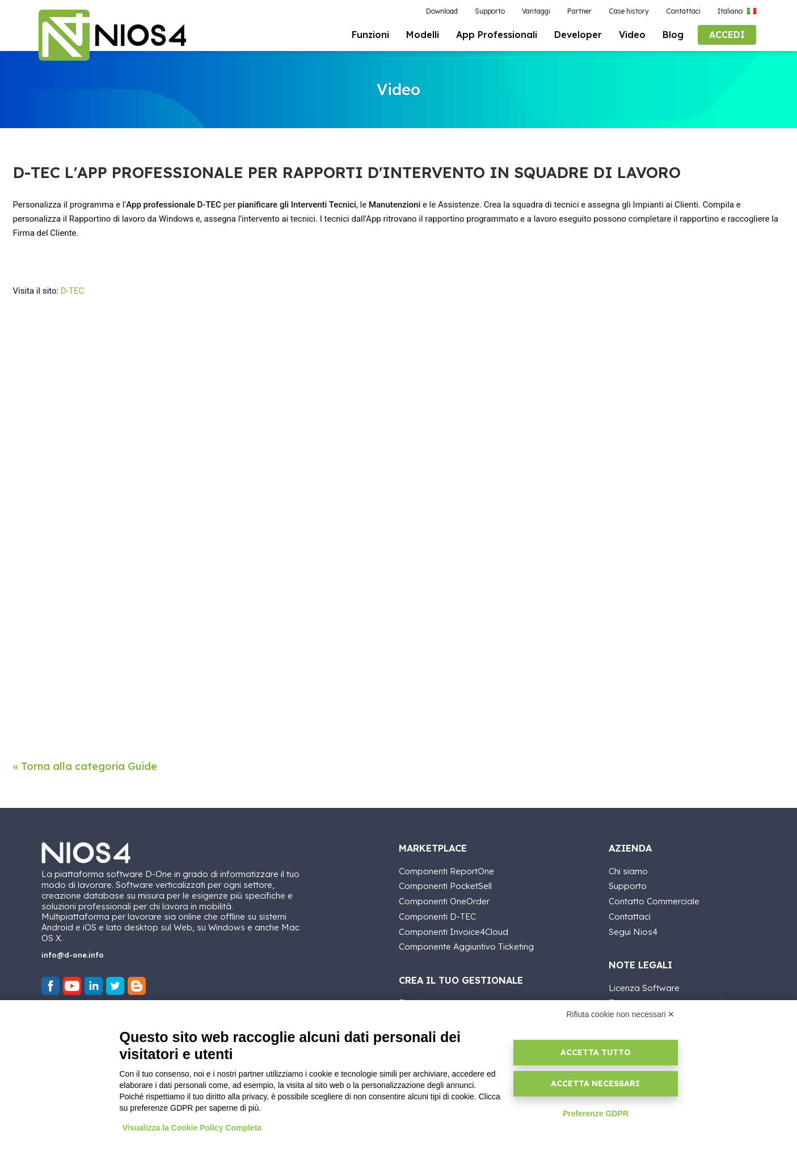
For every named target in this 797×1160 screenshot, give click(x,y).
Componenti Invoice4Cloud (453, 931)
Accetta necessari (595, 1083)
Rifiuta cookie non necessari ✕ (621, 1014)
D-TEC (72, 291)
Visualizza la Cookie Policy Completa (192, 1127)
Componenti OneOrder (444, 900)
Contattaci (630, 916)
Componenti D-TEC (437, 916)
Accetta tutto (595, 1052)
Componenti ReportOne (446, 870)
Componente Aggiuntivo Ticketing (466, 946)
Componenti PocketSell (445, 885)
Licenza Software (644, 987)
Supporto (628, 885)
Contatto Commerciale (654, 900)
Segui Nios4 (633, 931)
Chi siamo (628, 870)
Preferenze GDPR (596, 1113)
